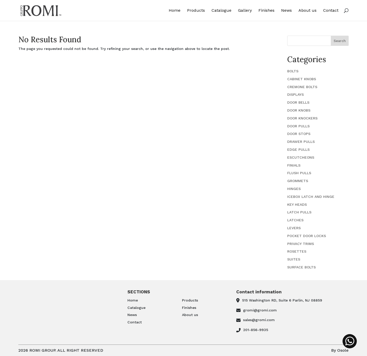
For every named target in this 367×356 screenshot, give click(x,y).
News (286, 10)
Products (196, 10)
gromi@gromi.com (260, 310)
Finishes (266, 10)
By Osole (340, 350)
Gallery (245, 10)
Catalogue (221, 10)
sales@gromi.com (259, 320)
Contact (330, 10)
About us (307, 10)
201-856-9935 (255, 330)
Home (174, 10)
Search (340, 41)
